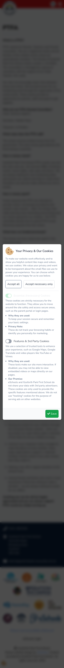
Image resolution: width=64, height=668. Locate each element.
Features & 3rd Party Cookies (31, 341)
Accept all (13, 284)
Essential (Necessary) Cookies (32, 296)
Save (52, 414)
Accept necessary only (39, 284)
